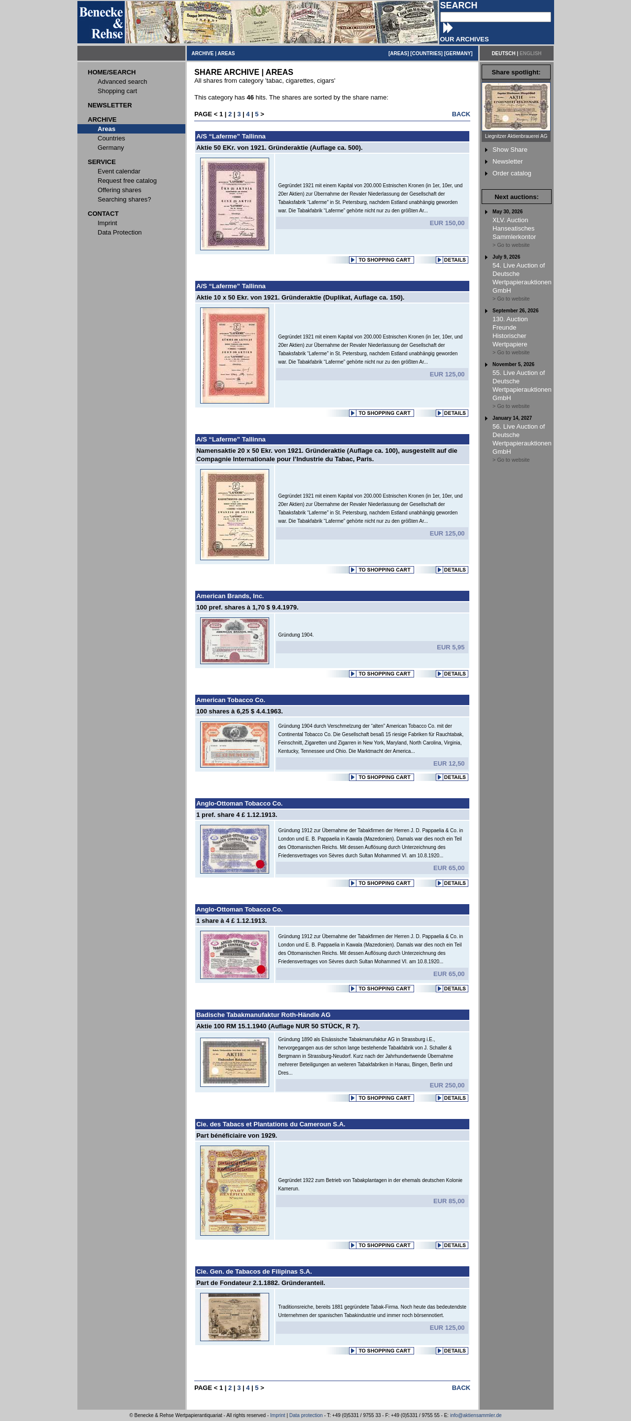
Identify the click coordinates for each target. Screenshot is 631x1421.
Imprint (277, 1415)
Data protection (306, 1415)
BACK (461, 114)
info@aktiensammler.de (476, 1415)
